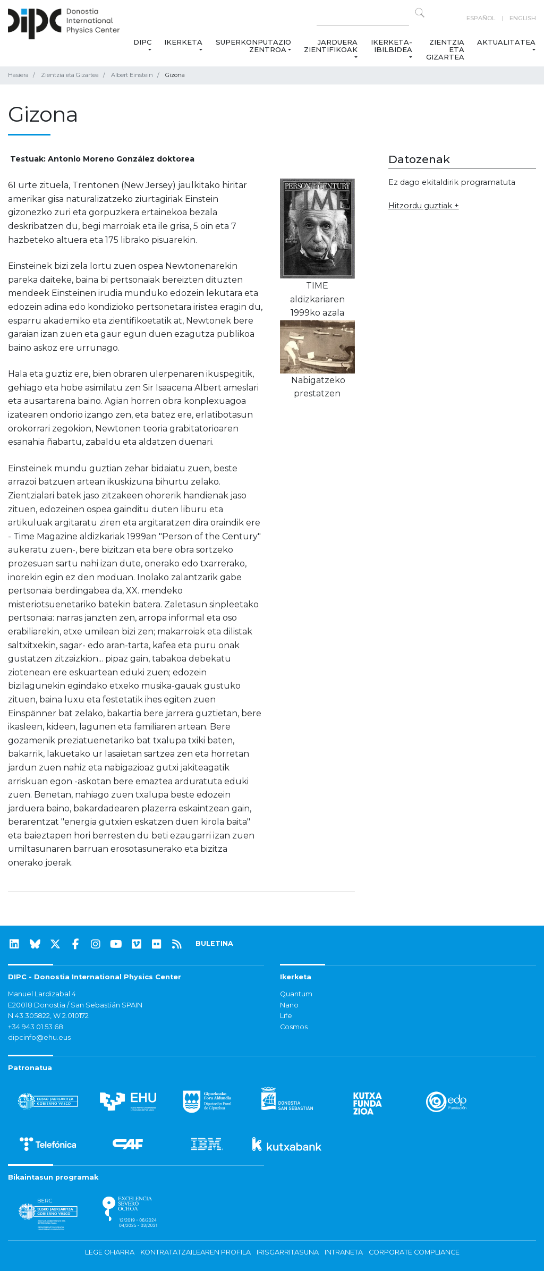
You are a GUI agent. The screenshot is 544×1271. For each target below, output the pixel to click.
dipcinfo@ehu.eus (39, 1037)
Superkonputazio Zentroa (253, 46)
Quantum (296, 994)
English (522, 18)
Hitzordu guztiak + (423, 205)
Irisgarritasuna (288, 1252)
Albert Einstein (132, 75)
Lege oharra (109, 1252)
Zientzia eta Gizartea (445, 49)
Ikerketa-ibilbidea (391, 46)
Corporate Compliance (414, 1252)
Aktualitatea (506, 42)
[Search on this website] (363, 18)
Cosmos (294, 1027)
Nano (289, 1005)
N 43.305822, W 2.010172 (48, 1016)
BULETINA (214, 943)
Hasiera (18, 75)
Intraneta (344, 1252)
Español (480, 18)
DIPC (142, 42)
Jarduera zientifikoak (331, 46)
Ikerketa (183, 42)
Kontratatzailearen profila (195, 1252)
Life (286, 1016)
